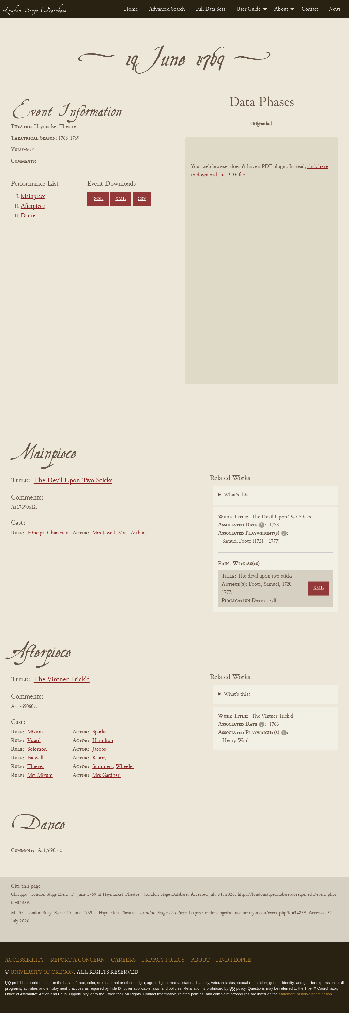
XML (120, 199)
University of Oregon (42, 972)
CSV (142, 199)
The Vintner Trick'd (62, 680)
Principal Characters (48, 533)
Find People (233, 960)
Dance (28, 216)
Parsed (316, 124)
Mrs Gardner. (106, 775)
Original (241, 124)
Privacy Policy (163, 960)
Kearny (99, 758)
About (281, 9)
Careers (123, 960)
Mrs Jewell (103, 533)
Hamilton (102, 740)
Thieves (35, 766)
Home (131, 9)
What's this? (237, 495)
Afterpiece (33, 206)
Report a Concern (77, 960)
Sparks (99, 732)
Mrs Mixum (40, 775)
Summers (102, 766)
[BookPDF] (261, 261)
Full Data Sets (210, 9)
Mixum (35, 732)
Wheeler (125, 766)
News (335, 9)
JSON (97, 199)
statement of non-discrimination (305, 994)
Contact (310, 9)
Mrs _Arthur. (132, 533)
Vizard (34, 740)
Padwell (35, 758)
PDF (204, 124)
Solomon (37, 749)
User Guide (248, 9)
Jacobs (99, 749)
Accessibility (24, 960)
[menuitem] (131, 9)
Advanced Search (167, 9)
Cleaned (279, 124)
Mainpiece (33, 197)
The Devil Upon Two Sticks (73, 481)
